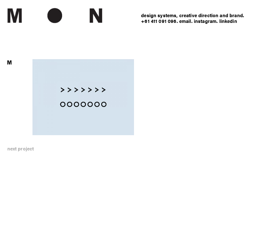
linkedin (228, 20)
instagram (205, 20)
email (185, 20)
